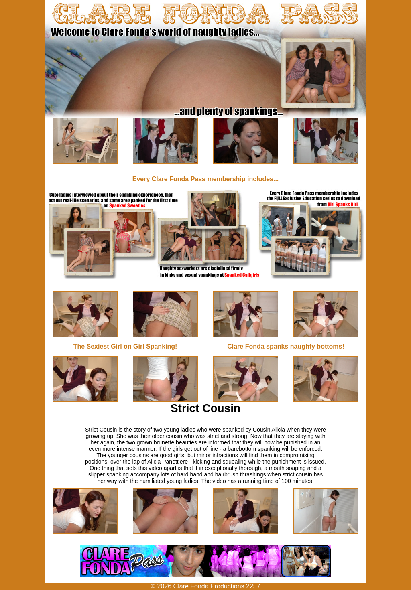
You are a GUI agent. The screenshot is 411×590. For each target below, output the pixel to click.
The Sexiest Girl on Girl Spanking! (125, 346)
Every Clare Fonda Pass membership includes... (205, 179)
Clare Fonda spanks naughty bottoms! (285, 346)
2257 (253, 586)
